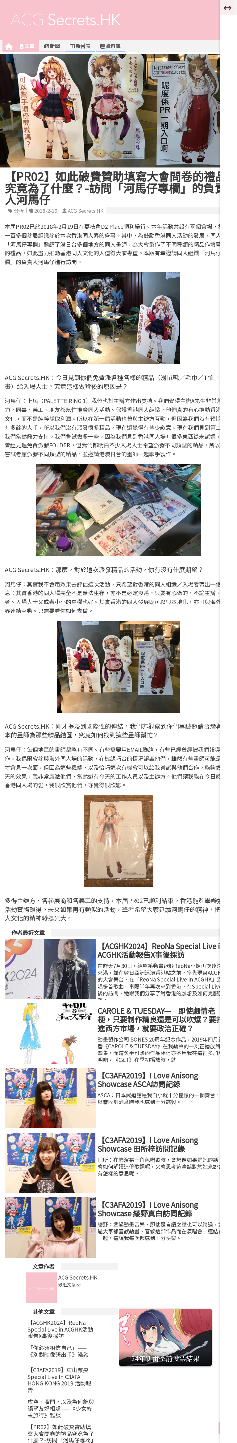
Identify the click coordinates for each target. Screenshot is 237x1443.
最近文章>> (69, 1285)
